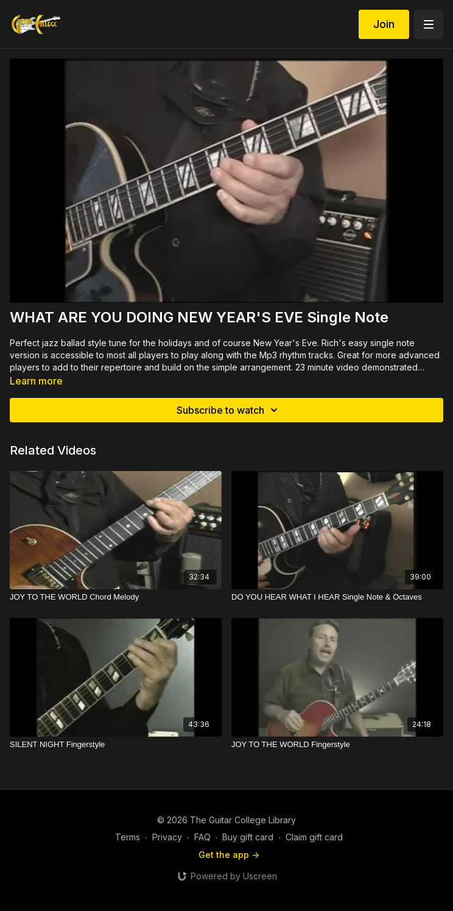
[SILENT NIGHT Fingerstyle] (116, 745)
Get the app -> (228, 854)
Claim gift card (314, 837)
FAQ (202, 837)
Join (384, 24)
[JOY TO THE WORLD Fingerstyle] (337, 745)
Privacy (167, 837)
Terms (127, 837)
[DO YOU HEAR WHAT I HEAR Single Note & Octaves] (337, 597)
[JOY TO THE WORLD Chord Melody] (116, 597)
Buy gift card (247, 837)
